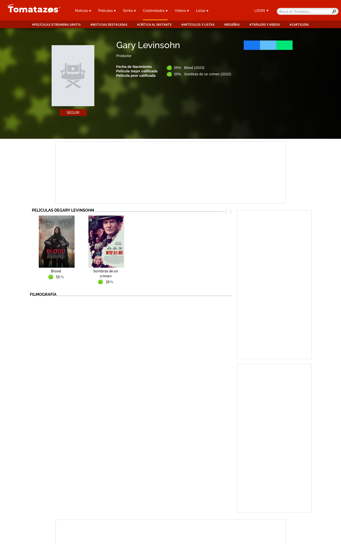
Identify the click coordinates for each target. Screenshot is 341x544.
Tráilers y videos (265, 24)
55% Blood (189, 68)
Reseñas (233, 24)
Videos (182, 11)
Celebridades (155, 11)
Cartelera (300, 24)
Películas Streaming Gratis (57, 24)
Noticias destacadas (109, 24)
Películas (107, 11)
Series (129, 11)
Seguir (73, 113)
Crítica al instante (155, 24)
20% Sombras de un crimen (202, 74)
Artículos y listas (199, 24)
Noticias (83, 11)
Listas (202, 11)
